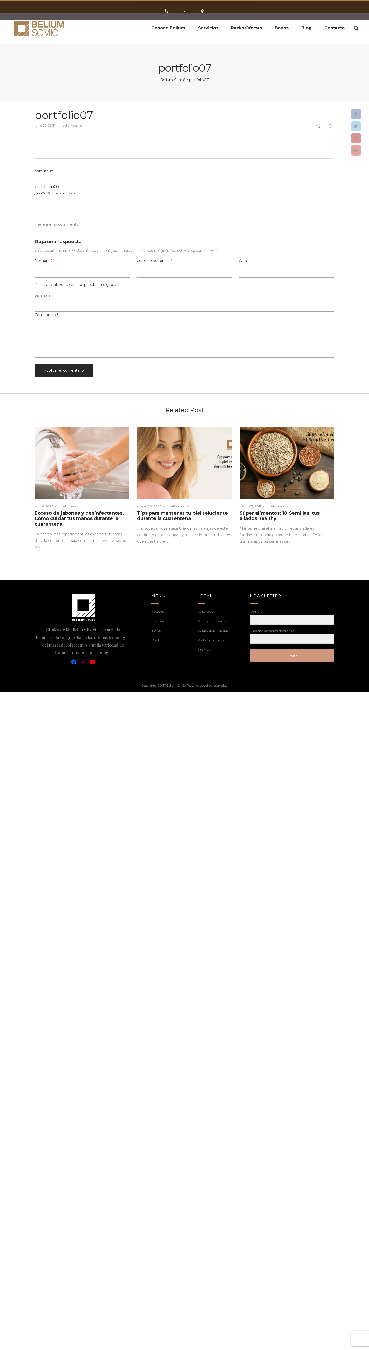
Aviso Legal (206, 612)
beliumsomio (70, 125)
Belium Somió (173, 80)
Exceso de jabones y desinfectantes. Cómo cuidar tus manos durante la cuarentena (79, 518)
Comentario (46, 315)
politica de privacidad (213, 630)
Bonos (156, 630)
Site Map (204, 649)
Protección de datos (212, 621)
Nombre (43, 260)
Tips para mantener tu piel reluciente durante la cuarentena (182, 516)
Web (243, 260)
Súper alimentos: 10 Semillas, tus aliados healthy (280, 516)
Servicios (157, 621)
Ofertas (156, 640)
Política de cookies (211, 640)
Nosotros (157, 612)
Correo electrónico (154, 260)
